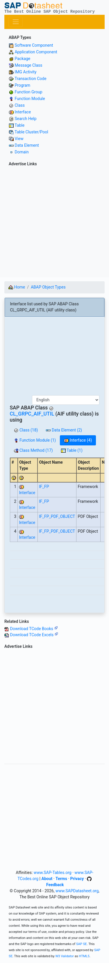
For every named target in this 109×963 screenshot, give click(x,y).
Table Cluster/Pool (31, 132)
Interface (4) (78, 440)
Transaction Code (30, 78)
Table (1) (72, 450)
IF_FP (44, 486)
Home (16, 287)
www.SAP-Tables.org (53, 872)
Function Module (30, 98)
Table (19, 125)
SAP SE (81, 944)
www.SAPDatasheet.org (77, 890)
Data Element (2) (64, 430)
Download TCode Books (34, 628)
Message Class (28, 65)
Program (22, 85)
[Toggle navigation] (15, 22)
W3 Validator (64, 956)
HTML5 (84, 956)
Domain (21, 152)
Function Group (28, 92)
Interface (23, 112)
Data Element (27, 145)
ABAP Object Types (48, 287)
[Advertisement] (54, 222)
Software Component (34, 45)
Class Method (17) (33, 450)
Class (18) (26, 430)
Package (22, 58)
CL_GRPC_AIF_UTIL (32, 414)
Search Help (25, 118)
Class (20, 105)
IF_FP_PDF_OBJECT (57, 516)
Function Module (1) (35, 440)
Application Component (36, 52)
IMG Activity (25, 72)
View (19, 138)
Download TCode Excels (34, 634)
